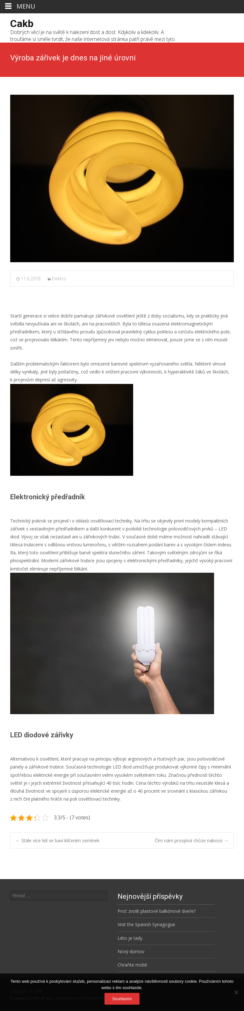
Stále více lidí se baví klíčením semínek (57, 840)
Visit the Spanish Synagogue (146, 924)
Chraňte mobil (132, 965)
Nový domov (131, 951)
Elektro (59, 279)
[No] (236, 992)
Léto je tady (130, 938)
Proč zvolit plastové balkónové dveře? (157, 911)
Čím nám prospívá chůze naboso (191, 840)
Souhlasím (122, 998)
